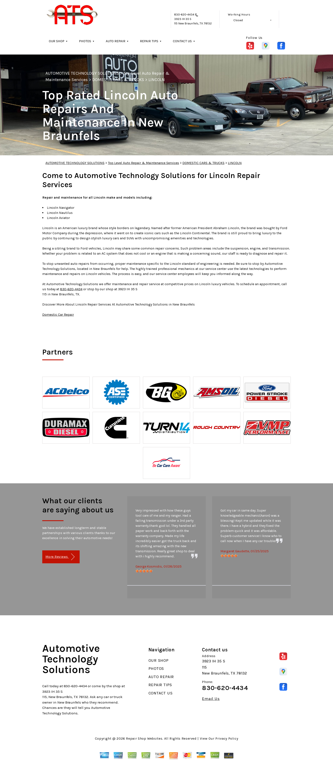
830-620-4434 (184, 14)
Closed (238, 20)
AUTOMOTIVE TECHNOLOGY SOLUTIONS (82, 73)
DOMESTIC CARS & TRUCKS (118, 79)
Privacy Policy (226, 738)
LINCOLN (156, 79)
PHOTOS (85, 41)
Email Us (211, 699)
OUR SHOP (56, 41)
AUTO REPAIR (115, 41)
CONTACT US (182, 41)
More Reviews (60, 556)
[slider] (143, 571)
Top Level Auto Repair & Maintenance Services (143, 163)
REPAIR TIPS (149, 41)
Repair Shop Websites (144, 738)
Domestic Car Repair (58, 315)
